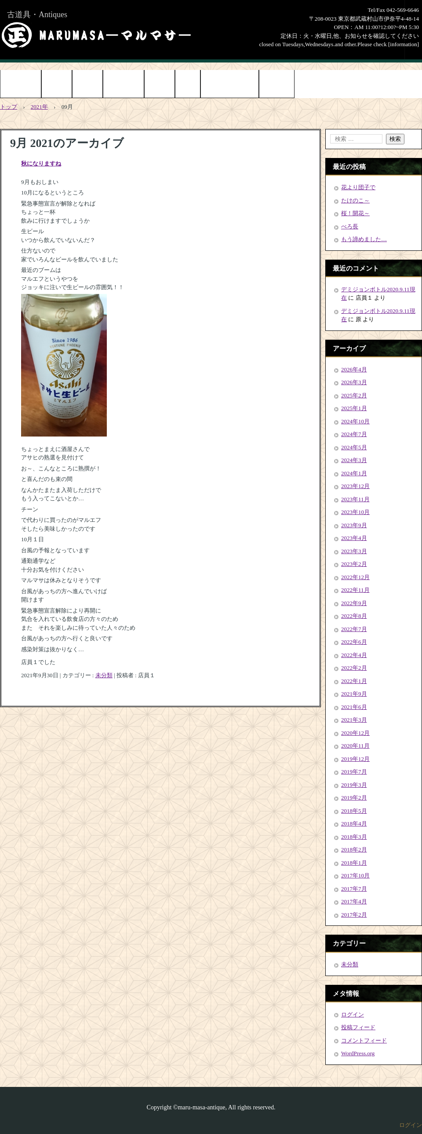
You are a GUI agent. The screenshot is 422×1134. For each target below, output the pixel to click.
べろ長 (349, 226)
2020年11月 (355, 745)
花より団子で (358, 187)
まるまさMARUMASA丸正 (96, 35)
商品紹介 (56, 85)
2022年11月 (355, 590)
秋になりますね (41, 163)
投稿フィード (358, 1027)
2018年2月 (354, 849)
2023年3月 (354, 551)
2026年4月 (354, 369)
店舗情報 (159, 85)
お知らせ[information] (229, 85)
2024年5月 (354, 447)
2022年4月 (354, 655)
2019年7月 (354, 771)
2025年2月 (354, 395)
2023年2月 (354, 564)
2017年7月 (354, 888)
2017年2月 (354, 914)
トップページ (20, 85)
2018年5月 (354, 810)
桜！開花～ (355, 213)
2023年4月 (354, 538)
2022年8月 (354, 616)
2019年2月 (354, 797)
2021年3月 (354, 719)
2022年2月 (354, 667)
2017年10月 (355, 875)
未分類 (104, 675)
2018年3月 (354, 836)
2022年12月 (355, 577)
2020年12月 (355, 733)
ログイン (352, 1014)
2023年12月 (355, 486)
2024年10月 (355, 421)
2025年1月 (354, 408)
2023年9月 (354, 525)
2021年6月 (354, 707)
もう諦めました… (364, 239)
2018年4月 (354, 823)
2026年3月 (354, 382)
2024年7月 (354, 434)
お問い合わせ (123, 85)
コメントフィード (364, 1040)
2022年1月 (354, 681)
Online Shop (277, 85)
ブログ (188, 85)
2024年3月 (354, 460)
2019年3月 (354, 785)
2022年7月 (354, 629)
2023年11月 (355, 499)
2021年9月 (354, 693)
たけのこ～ (355, 200)
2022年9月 (354, 603)
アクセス (87, 85)
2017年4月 (354, 901)
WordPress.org (358, 1053)
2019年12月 (355, 759)
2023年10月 (355, 512)
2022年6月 (354, 642)
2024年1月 (354, 473)
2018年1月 (354, 862)
